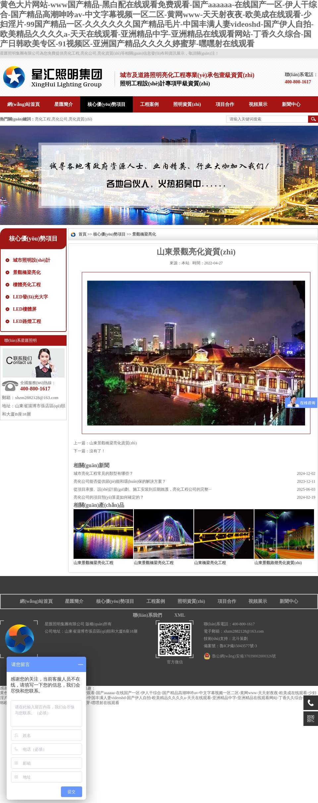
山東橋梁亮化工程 (210, 562)
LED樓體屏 (24, 309)
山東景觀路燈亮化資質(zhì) (278, 562)
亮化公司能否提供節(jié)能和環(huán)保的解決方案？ (120, 481)
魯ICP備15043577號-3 (238, 646)
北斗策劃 (240, 638)
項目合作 (227, 601)
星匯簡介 (74, 601)
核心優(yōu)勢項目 (33, 238)
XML (179, 615)
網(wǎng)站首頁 (36, 601)
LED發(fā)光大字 (30, 296)
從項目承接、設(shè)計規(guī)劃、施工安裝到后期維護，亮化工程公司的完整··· (142, 489)
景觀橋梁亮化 (27, 272)
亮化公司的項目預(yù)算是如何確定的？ (109, 497)
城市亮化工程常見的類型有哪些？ (103, 473)
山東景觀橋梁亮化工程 (93, 562)
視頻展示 (257, 601)
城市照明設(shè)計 (31, 260)
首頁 (82, 234)
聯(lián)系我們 (147, 615)
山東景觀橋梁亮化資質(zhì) (113, 443)
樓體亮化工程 (27, 284)
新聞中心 (289, 601)
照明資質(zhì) (191, 601)
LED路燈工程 (27, 321)
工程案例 (155, 601)
